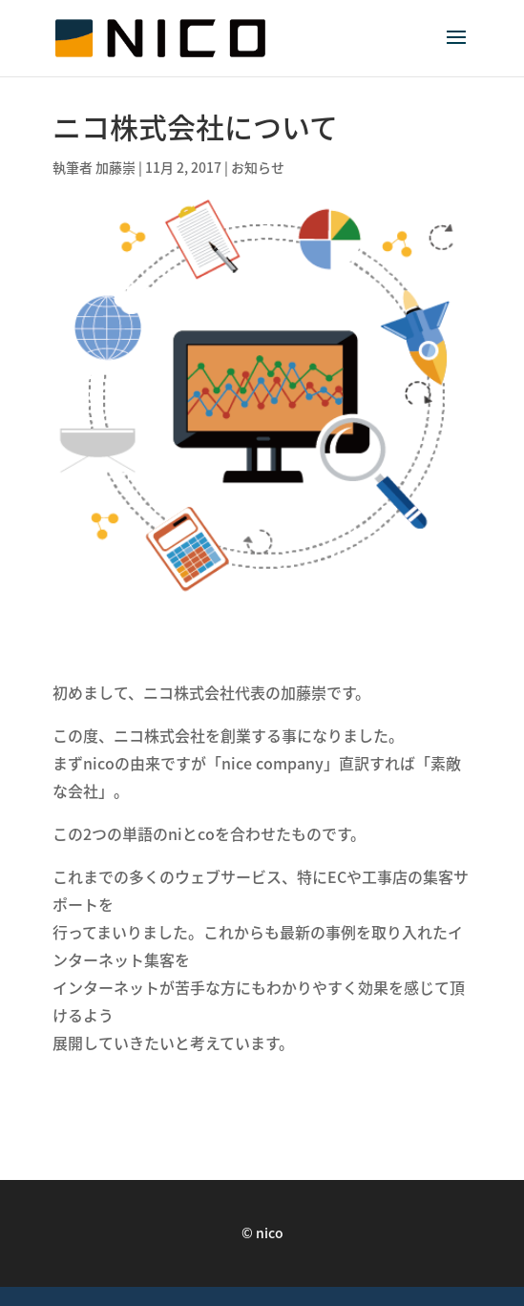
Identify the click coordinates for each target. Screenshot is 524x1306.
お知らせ (257, 167)
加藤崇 (115, 167)
